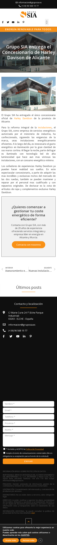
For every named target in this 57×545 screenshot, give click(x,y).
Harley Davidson (23, 118)
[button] (47, 22)
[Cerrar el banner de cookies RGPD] (40, 540)
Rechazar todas (28, 540)
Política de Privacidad (35, 449)
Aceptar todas (10, 540)
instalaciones (45, 127)
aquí (33, 513)
